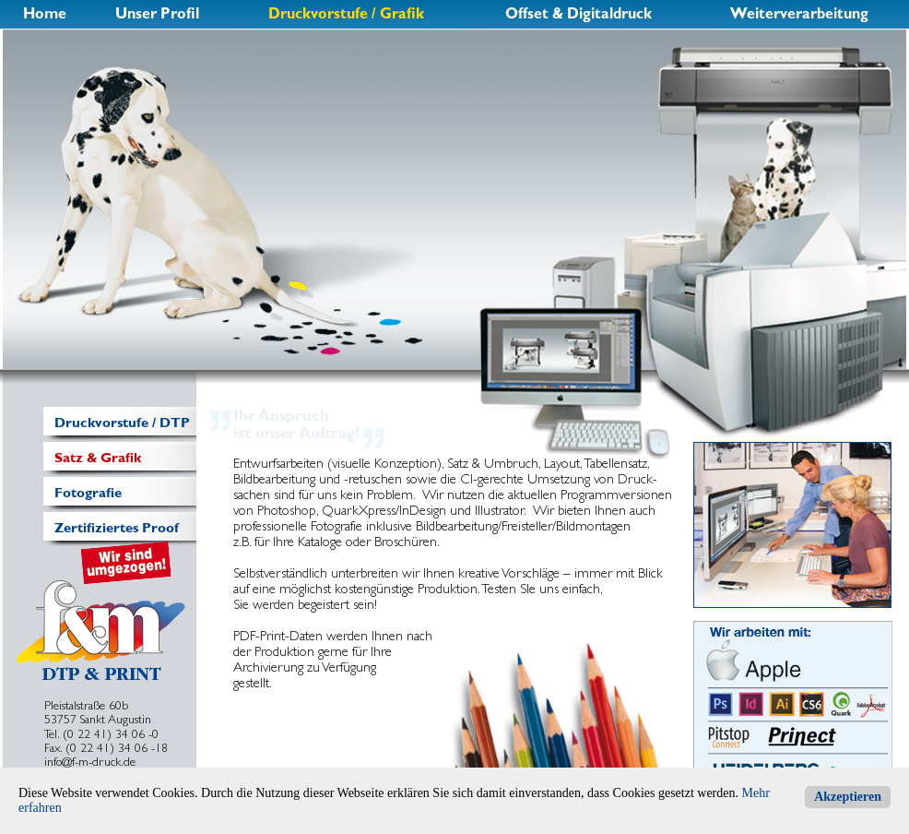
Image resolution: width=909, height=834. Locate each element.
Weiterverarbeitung (799, 13)
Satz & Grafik (97, 457)
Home (44, 13)
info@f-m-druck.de (90, 761)
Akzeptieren (847, 797)
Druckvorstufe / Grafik (346, 13)
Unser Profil (157, 13)
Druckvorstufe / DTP (122, 422)
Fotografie (88, 492)
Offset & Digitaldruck (578, 13)
